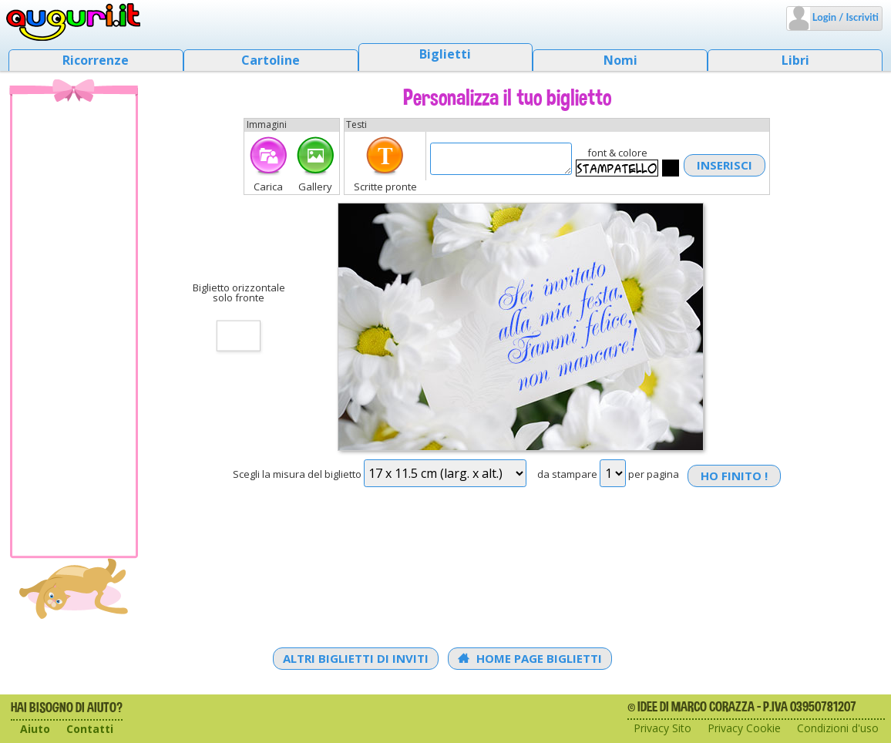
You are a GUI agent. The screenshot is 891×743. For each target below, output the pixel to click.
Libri (795, 60)
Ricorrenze (95, 60)
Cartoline (270, 60)
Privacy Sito (662, 728)
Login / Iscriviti (844, 17)
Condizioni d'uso (838, 728)
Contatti (89, 728)
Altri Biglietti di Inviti (356, 658)
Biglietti (445, 53)
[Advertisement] (74, 324)
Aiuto (35, 728)
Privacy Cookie (744, 728)
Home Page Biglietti (530, 658)
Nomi (620, 60)
